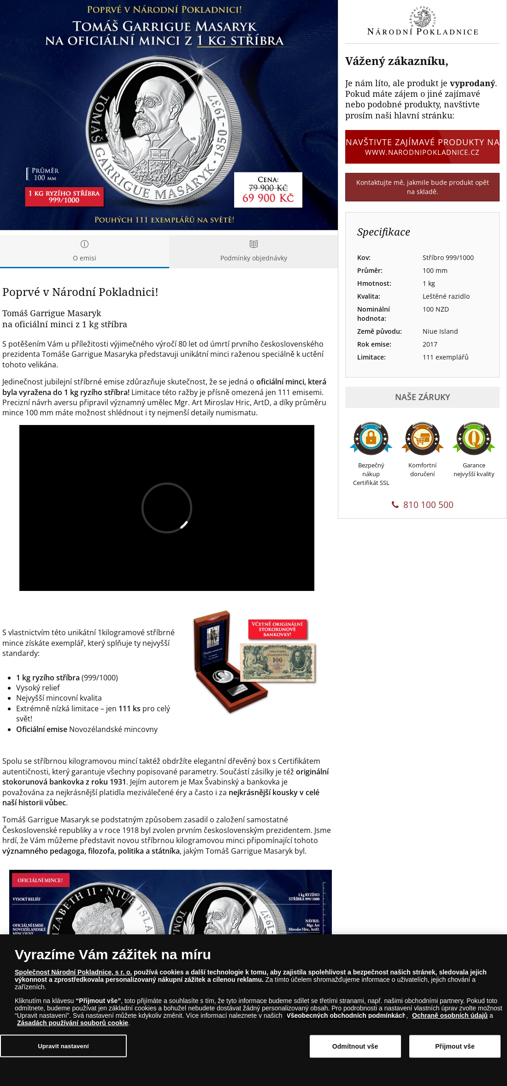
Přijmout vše (455, 1046)
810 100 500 (423, 505)
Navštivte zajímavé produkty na (422, 146)
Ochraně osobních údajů (450, 1015)
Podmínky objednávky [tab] (254, 251)
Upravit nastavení (63, 1045)
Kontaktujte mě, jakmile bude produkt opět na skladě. (422, 187)
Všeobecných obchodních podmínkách (346, 1015)
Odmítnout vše (355, 1046)
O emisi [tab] (84, 251)
